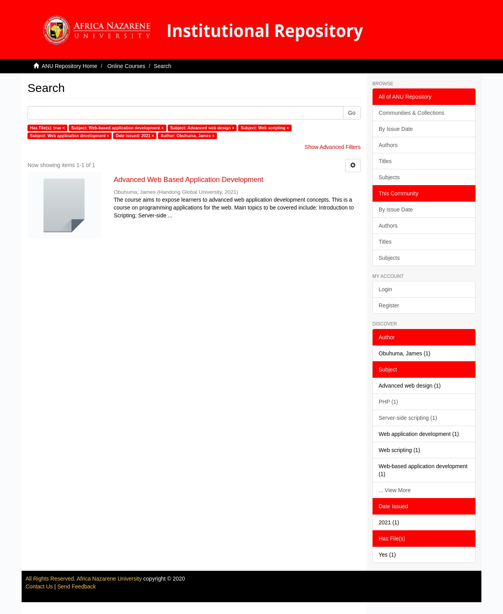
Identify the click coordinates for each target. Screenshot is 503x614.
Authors (388, 145)
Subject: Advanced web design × (202, 127)
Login (385, 289)
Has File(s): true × (47, 127)
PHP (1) (388, 402)
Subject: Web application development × (69, 135)
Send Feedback (76, 586)
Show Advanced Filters (332, 147)
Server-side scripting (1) (408, 418)
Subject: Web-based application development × (117, 127)
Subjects (389, 177)
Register (389, 305)
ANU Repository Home (69, 66)
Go (352, 113)
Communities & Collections (411, 113)
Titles (385, 161)
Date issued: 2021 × (135, 135)
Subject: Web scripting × (265, 127)
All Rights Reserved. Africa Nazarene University (84, 578)
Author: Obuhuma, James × (187, 135)
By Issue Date (396, 129)
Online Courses (126, 66)
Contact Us (39, 586)
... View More (395, 490)
